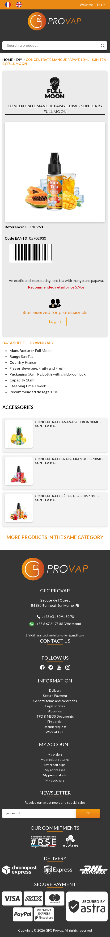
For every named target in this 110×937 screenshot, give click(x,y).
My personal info (55, 775)
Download (41, 343)
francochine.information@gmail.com (60, 635)
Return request (55, 727)
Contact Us (55, 641)
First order (55, 721)
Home (7, 60)
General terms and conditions (55, 701)
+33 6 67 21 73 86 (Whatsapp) (59, 624)
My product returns (55, 759)
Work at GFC (55, 732)
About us (55, 711)
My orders (55, 754)
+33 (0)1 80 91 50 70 (59, 617)
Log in (101, 5)
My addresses (55, 770)
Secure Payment (55, 696)
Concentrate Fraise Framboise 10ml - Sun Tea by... (69, 461)
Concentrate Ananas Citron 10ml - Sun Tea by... (68, 424)
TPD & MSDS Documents (55, 716)
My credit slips (55, 765)
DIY (19, 60)
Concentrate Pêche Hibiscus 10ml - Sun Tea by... (67, 498)
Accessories (18, 407)
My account (55, 744)
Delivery (55, 690)
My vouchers (55, 780)
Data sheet (13, 343)
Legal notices (55, 706)
